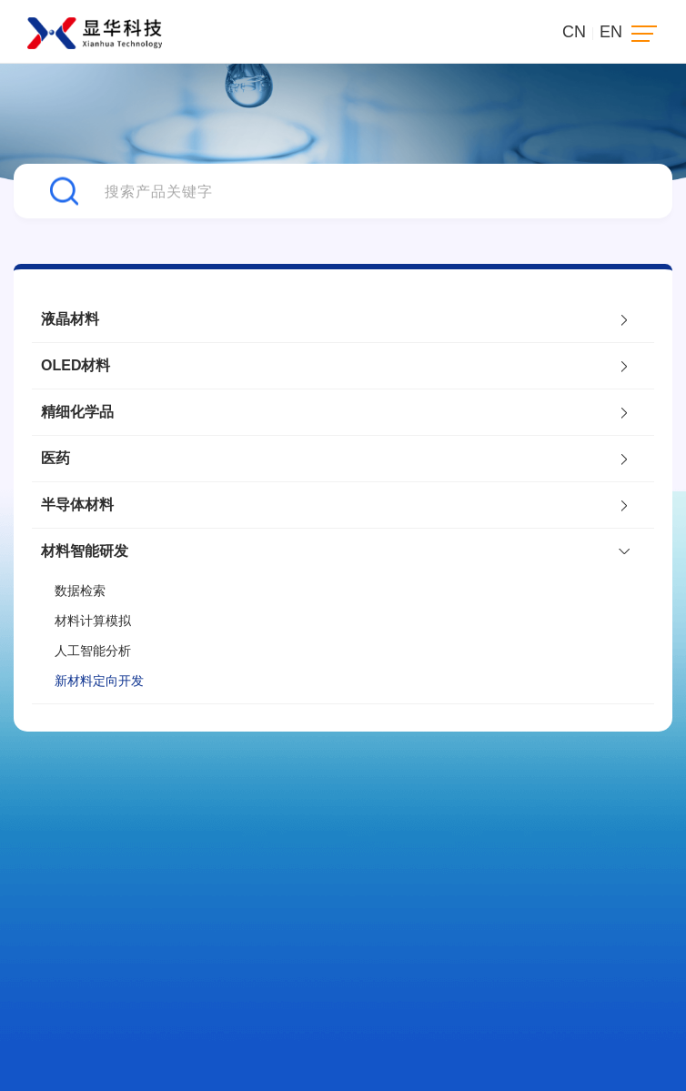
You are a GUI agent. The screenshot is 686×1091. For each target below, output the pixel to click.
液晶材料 (334, 319)
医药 (334, 458)
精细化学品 (334, 412)
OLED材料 (334, 365)
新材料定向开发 (99, 680)
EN (611, 32)
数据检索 (80, 590)
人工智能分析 (93, 650)
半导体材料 (334, 505)
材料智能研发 (334, 551)
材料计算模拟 (93, 620)
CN (574, 32)
